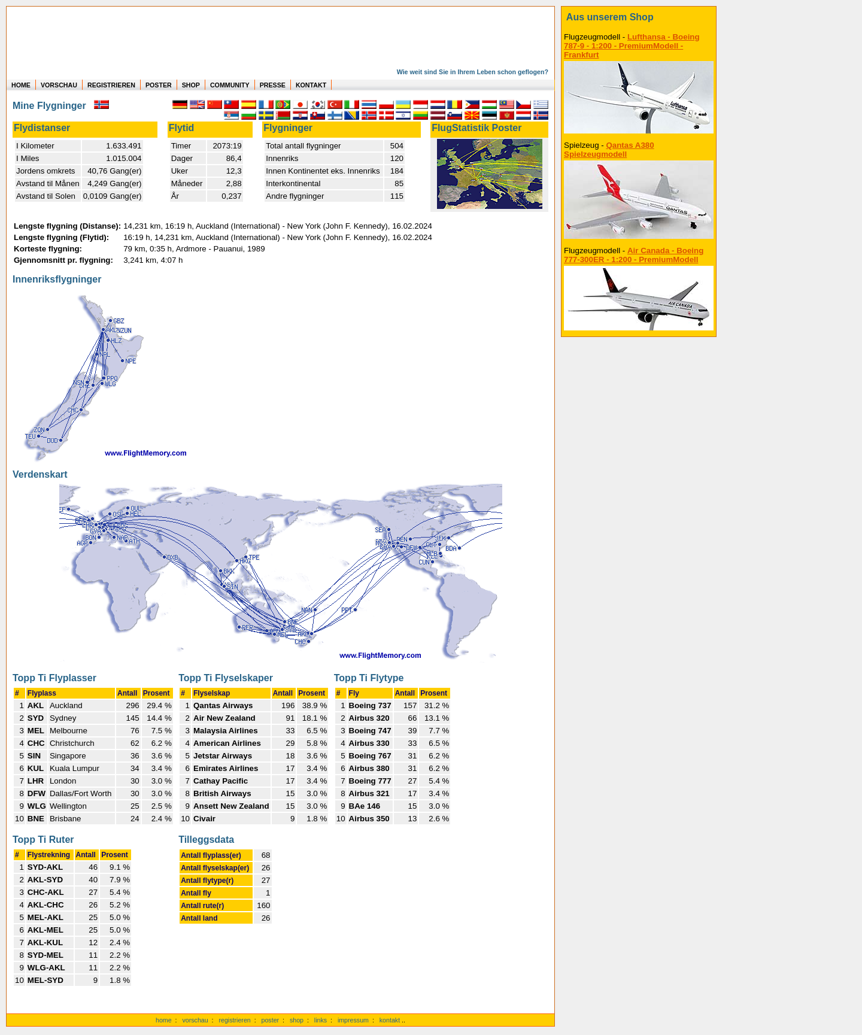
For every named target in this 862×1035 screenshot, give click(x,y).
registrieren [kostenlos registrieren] (234, 1020)
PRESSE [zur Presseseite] (273, 85)
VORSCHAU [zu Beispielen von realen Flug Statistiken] (59, 85)
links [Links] (320, 1020)
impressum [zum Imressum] (353, 1020)
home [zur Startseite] (164, 1020)
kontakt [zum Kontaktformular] (390, 1020)
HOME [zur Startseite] (21, 85)
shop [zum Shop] (296, 1020)
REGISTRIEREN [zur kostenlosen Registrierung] (111, 85)
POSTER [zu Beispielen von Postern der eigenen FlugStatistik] (158, 85)
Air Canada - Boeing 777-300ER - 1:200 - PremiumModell (633, 255)
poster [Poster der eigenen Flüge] (271, 1020)
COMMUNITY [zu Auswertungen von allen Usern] (230, 85)
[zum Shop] (639, 17)
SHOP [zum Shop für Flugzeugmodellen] (191, 85)
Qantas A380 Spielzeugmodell (609, 150)
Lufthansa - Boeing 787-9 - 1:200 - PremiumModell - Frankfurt (632, 45)
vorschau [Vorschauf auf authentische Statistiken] (195, 1020)
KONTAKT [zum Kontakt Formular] (311, 85)
